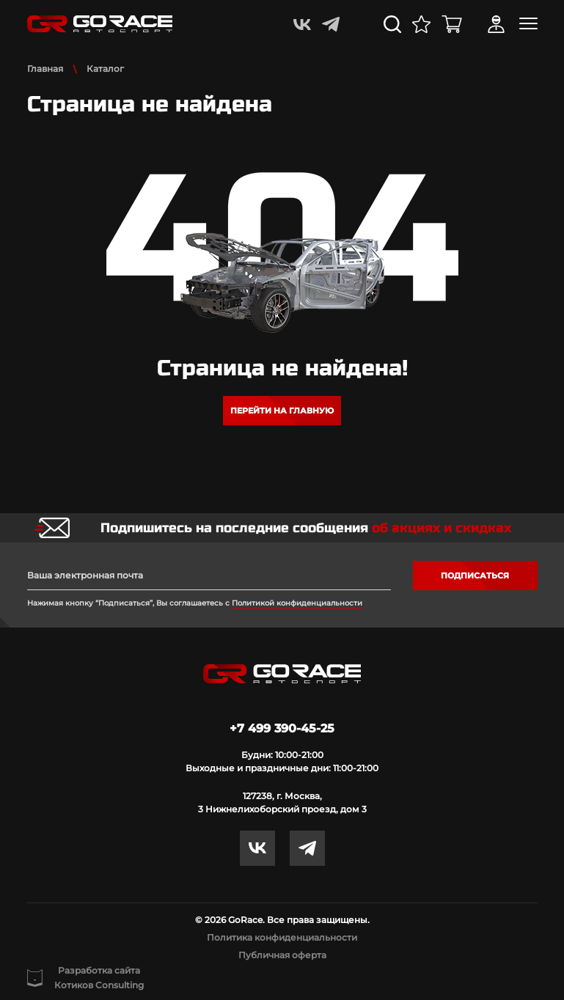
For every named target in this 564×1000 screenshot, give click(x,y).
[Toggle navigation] (528, 23)
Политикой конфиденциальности (297, 603)
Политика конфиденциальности (282, 937)
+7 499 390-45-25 (282, 728)
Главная (45, 68)
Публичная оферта (282, 954)
